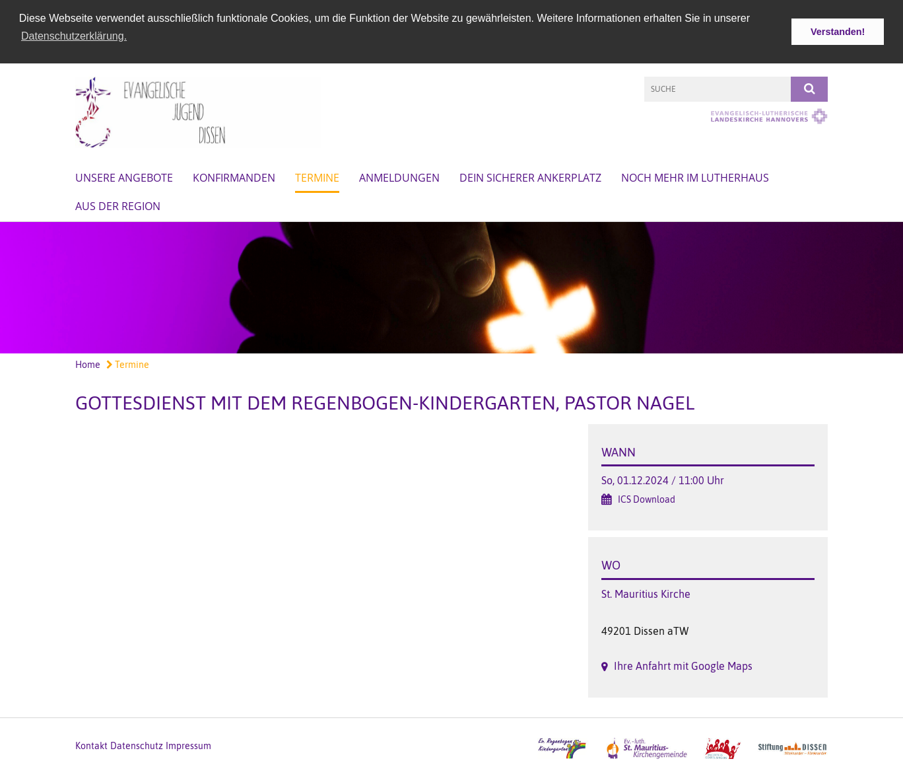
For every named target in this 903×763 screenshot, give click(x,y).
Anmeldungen (399, 176)
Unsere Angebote (124, 176)
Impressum (188, 744)
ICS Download (646, 498)
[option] (451, 287)
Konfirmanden (234, 176)
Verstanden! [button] (838, 31)
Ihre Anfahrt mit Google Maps (683, 665)
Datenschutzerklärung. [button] (74, 36)
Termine (317, 176)
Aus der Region (117, 205)
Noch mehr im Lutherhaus (695, 176)
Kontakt (91, 744)
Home (87, 364)
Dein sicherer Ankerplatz (530, 176)
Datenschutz (136, 744)
